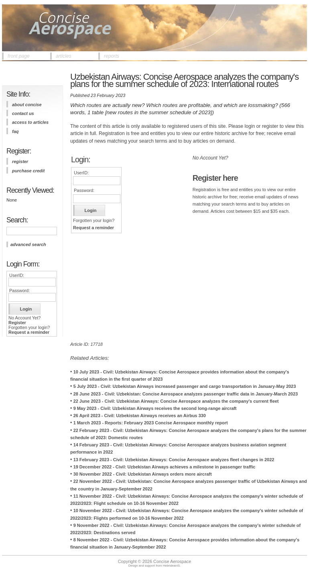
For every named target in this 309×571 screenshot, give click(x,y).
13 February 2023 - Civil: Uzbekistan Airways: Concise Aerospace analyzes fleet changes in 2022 (173, 459)
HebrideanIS (171, 565)
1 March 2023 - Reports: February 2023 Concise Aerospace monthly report (150, 422)
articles (63, 56)
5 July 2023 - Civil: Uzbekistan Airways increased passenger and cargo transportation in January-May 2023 (184, 386)
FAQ (15, 131)
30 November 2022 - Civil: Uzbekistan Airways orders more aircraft (142, 474)
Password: (19, 290)
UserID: (16, 275)
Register (17, 322)
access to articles (30, 122)
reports (111, 56)
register (20, 161)
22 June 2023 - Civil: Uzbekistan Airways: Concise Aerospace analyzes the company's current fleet (176, 401)
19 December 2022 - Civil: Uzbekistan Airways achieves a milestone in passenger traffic (164, 466)
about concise (27, 104)
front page (19, 56)
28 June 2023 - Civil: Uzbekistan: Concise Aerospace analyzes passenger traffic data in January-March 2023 (185, 393)
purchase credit (28, 170)
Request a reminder (28, 332)
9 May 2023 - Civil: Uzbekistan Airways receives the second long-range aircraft (155, 408)
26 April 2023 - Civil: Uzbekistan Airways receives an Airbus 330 (139, 415)
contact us (23, 113)
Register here (215, 178)
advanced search (28, 244)
